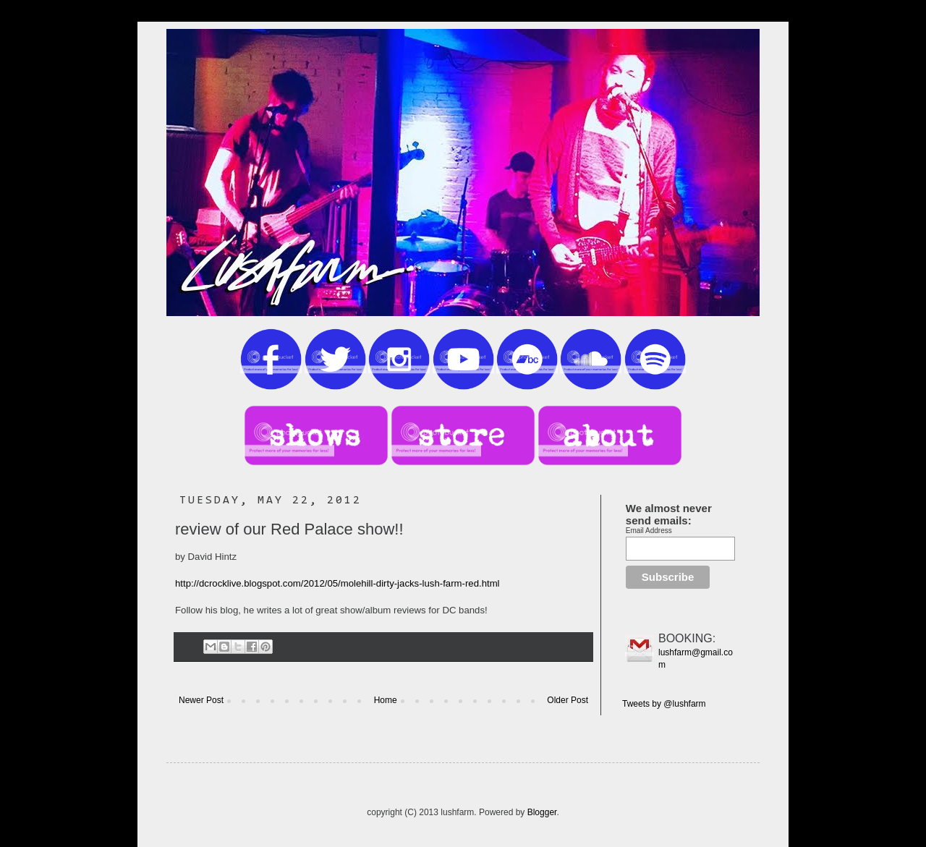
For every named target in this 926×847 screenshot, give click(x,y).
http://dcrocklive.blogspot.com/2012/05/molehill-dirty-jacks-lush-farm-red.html (337, 583)
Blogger (542, 812)
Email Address (649, 531)
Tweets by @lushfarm (664, 704)
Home (385, 700)
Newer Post (201, 700)
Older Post (567, 700)
